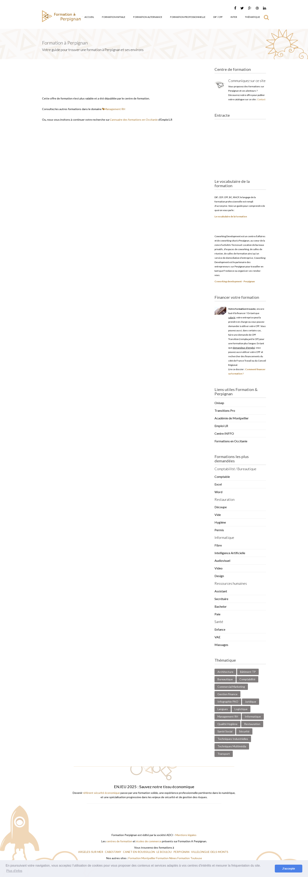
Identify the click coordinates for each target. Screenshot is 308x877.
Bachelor (220, 606)
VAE (217, 637)
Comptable (222, 476)
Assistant (220, 591)
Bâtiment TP (248, 671)
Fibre (218, 545)
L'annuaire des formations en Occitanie (134, 119)
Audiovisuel (222, 560)
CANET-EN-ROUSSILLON (139, 851)
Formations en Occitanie (230, 441)
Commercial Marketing (231, 686)
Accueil (89, 16)
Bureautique (225, 679)
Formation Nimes (166, 858)
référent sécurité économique (101, 792)
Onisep (219, 403)
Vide (217, 514)
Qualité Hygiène (227, 724)
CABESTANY (113, 851)
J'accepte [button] (288, 868)
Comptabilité (247, 679)
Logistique (241, 709)
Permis (219, 530)
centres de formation (119, 841)
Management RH (113, 109)
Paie (217, 614)
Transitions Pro (224, 410)
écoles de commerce (148, 841)
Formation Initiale (113, 16)
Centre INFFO (224, 433)
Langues (222, 709)
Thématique (252, 16)
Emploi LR (221, 426)
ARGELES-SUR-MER (91, 851)
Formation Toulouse (189, 858)
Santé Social (224, 731)
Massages (221, 645)
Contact (261, 99)
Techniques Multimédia (231, 746)
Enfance (219, 629)
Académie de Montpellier (231, 418)
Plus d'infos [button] (14, 870)
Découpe (220, 507)
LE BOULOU (164, 851)
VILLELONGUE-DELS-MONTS (210, 851)
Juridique (250, 701)
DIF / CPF (218, 16)
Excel (218, 484)
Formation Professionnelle (187, 16)
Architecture (225, 671)
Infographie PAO (227, 701)
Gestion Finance (227, 694)
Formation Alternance (147, 16)
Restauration (252, 724)
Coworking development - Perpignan (234, 281)
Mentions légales (185, 835)
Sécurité (244, 731)
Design (219, 576)
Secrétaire (221, 599)
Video (218, 568)
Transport (223, 753)
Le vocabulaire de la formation (230, 216)
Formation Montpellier (142, 858)
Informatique (253, 716)
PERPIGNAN (181, 851)
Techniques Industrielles (232, 738)
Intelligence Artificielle (229, 553)
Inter (234, 16)
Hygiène (220, 522)
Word (218, 492)
